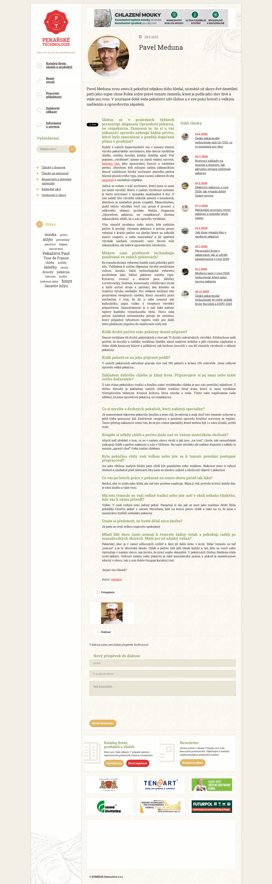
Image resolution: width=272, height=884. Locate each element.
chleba (49, 262)
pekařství (50, 244)
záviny (64, 267)
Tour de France (56, 258)
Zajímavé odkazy (48, 110)
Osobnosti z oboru (54, 195)
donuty (47, 272)
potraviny (62, 240)
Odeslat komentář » (103, 723)
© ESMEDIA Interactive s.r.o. (106, 876)
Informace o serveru (48, 125)
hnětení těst (111, 163)
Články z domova (53, 167)
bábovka (50, 276)
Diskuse (104, 632)
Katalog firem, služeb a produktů (54, 65)
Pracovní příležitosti (48, 95)
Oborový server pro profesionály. (56, 50)
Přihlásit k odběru (192, 762)
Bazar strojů (45, 80)
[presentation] (116, 709)
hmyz (67, 281)
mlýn (48, 239)
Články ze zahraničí (55, 173)
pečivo (64, 235)
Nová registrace (137, 763)
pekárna (63, 272)
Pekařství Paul (56, 253)
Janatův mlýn (56, 286)
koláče (63, 276)
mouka (50, 234)
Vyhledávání (114, 763)
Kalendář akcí (51, 189)
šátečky (50, 267)
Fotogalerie (107, 592)
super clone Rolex (118, 94)
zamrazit (108, 180)
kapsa (63, 244)
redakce (116, 579)
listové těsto (56, 249)
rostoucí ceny (49, 281)
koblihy (62, 262)
